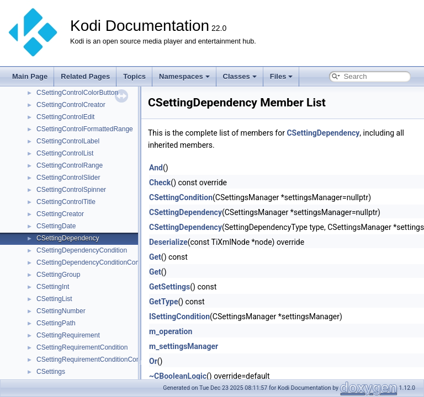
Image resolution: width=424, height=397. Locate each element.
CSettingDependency (67, 238)
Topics (134, 76)
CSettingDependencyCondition (81, 250)
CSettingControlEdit (65, 117)
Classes (240, 76)
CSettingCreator (60, 214)
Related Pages (85, 76)
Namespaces (184, 76)
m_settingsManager (183, 346)
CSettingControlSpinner (71, 190)
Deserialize (168, 242)
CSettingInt (52, 287)
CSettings (50, 371)
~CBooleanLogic (177, 376)
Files (281, 76)
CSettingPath (56, 323)
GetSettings (169, 286)
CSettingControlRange (69, 165)
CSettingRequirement (68, 335)
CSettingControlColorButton (77, 92)
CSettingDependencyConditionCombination (100, 262)
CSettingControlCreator (70, 105)
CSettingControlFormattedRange (84, 129)
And (156, 167)
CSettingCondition (181, 197)
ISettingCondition (179, 316)
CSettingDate (56, 226)
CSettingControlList (64, 153)
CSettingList (54, 299)
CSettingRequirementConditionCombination (100, 359)
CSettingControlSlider (68, 177)
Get (155, 257)
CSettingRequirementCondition (82, 347)
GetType (163, 301)
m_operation (170, 331)
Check (160, 182)
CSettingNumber (61, 311)
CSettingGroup (58, 274)
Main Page (29, 76)
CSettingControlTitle (66, 202)
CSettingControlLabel (67, 141)
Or (153, 361)
